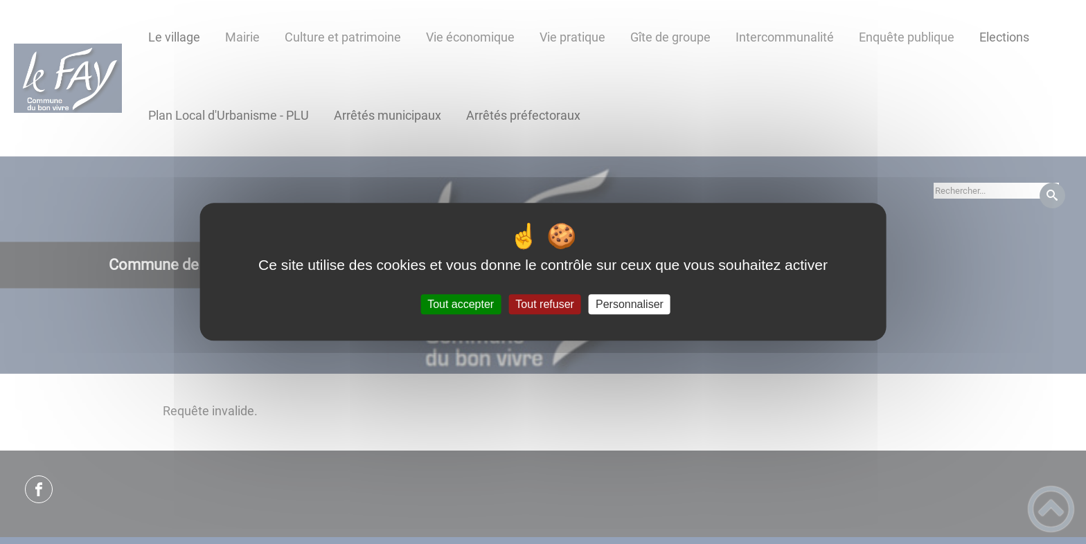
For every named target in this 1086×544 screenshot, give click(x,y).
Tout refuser (544, 304)
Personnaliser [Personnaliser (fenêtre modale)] (630, 304)
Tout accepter (460, 304)
